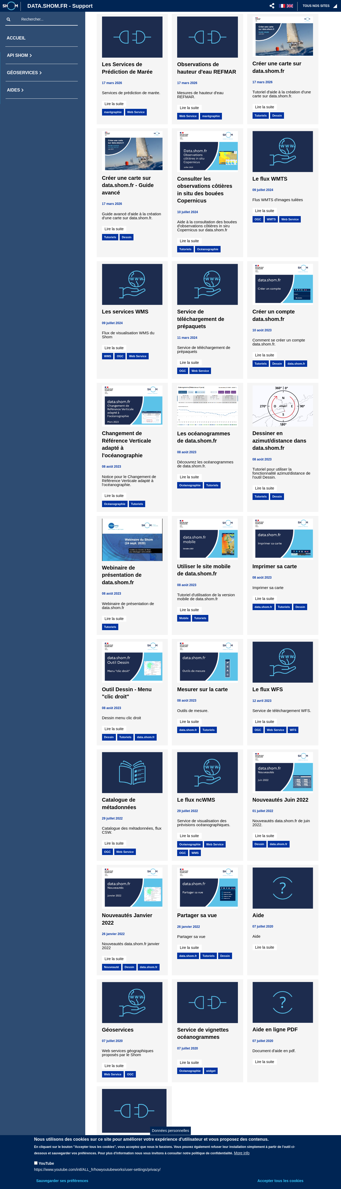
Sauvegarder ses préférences (62, 1181)
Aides (13, 90)
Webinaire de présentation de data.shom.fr (122, 575)
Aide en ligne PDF (275, 1029)
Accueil (16, 38)
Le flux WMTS (270, 179)
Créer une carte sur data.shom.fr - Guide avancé (128, 185)
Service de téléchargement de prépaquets (200, 319)
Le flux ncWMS (196, 800)
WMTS (271, 219)
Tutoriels (261, 115)
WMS (107, 356)
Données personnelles (170, 1130)
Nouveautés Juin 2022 (280, 800)
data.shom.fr (296, 363)
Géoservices (22, 72)
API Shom (17, 55)
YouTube (46, 1163)
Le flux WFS (268, 689)
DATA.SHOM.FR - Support (60, 6)
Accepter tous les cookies (280, 1181)
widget (211, 1070)
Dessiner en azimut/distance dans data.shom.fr (279, 440)
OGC (258, 219)
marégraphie (113, 112)
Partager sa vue (197, 915)
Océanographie (207, 249)
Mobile (184, 618)
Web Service (136, 112)
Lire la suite (114, 104)
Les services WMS (125, 312)
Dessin (277, 115)
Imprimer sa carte (275, 566)
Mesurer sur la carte (202, 689)
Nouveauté (111, 967)
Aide (258, 915)
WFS (293, 729)
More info (241, 1153)
